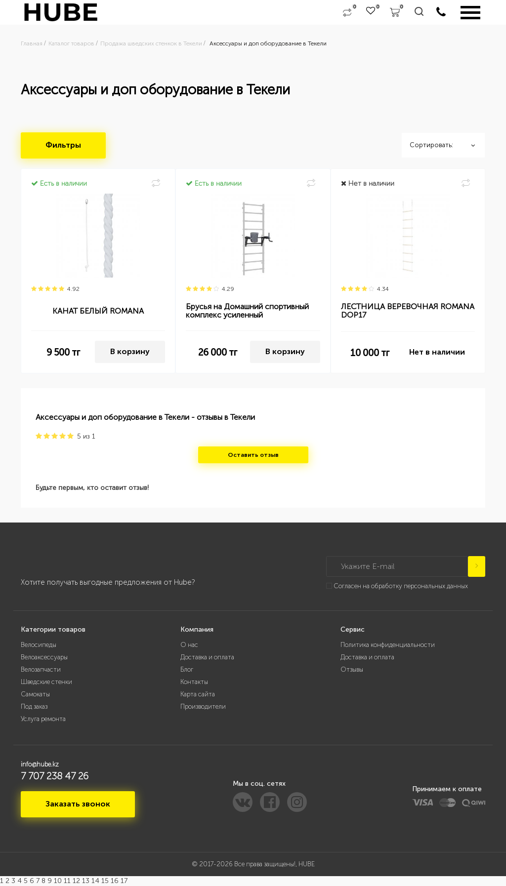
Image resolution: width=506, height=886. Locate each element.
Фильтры (63, 145)
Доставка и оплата (207, 657)
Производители (203, 706)
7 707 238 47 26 (54, 776)
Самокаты (35, 694)
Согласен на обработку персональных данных (401, 586)
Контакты (194, 681)
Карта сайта (197, 694)
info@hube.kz (40, 764)
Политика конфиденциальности (387, 644)
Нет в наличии (437, 352)
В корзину (130, 351)
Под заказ (34, 706)
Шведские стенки (46, 681)
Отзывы (351, 669)
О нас (189, 644)
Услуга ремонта (43, 719)
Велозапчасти (41, 669)
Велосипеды (38, 644)
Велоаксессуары (44, 657)
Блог (186, 669)
